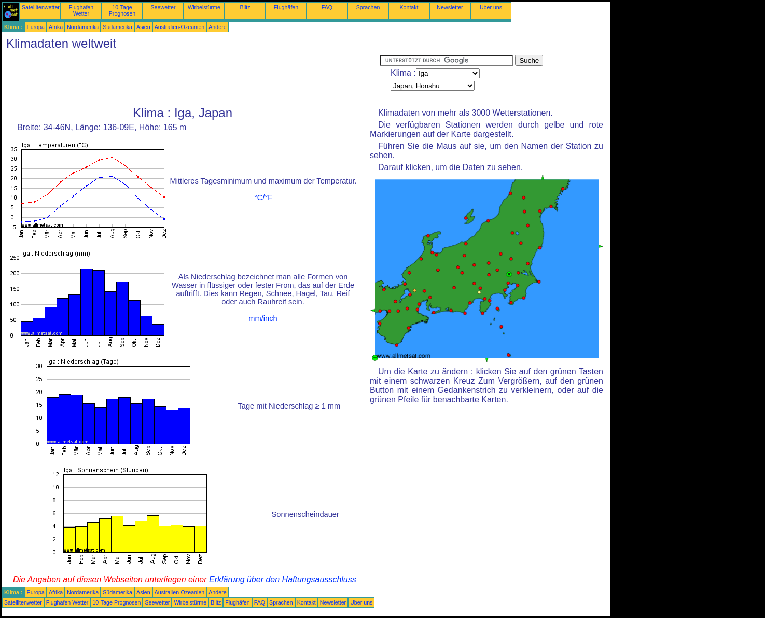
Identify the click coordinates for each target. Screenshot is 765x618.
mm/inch (262, 318)
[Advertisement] (191, 78)
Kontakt (408, 7)
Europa (36, 27)
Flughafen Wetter (81, 10)
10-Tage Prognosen (122, 10)
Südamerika (117, 27)
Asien (143, 27)
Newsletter (450, 7)
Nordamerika (83, 27)
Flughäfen (286, 7)
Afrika (56, 27)
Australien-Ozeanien (180, 27)
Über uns (491, 7)
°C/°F (263, 197)
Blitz (245, 7)
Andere (217, 27)
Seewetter (163, 7)
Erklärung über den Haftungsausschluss (282, 579)
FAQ (327, 7)
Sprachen (368, 7)
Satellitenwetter (41, 7)
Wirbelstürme (204, 7)
